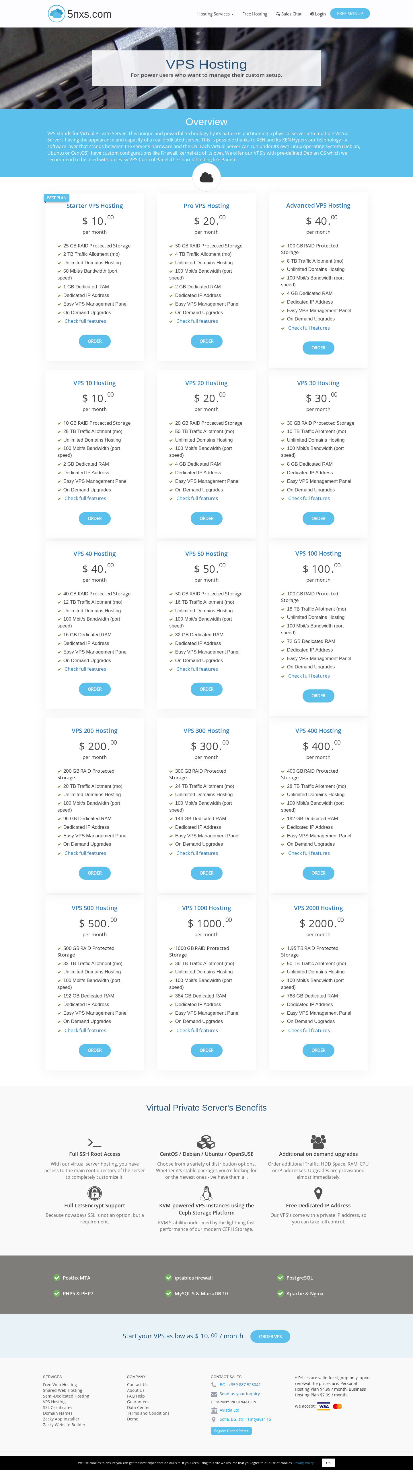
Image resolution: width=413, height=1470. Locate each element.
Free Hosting (254, 14)
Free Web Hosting (60, 1384)
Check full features (85, 321)
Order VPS (270, 1336)
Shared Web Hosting (62, 1390)
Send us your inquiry (240, 1393)
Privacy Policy (303, 1463)
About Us (136, 1390)
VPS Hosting (54, 1401)
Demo (132, 1419)
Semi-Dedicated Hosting (66, 1396)
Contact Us (137, 1384)
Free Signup (350, 13)
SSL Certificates (57, 1407)
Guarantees (138, 1401)
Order (95, 341)
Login (318, 14)
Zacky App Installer (61, 1419)
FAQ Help (136, 1396)
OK (328, 1463)
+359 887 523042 (245, 1384)
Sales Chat (288, 14)
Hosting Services (215, 14)
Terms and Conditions (148, 1413)
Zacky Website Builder (64, 1424)
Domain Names (58, 1413)
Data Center (138, 1407)
